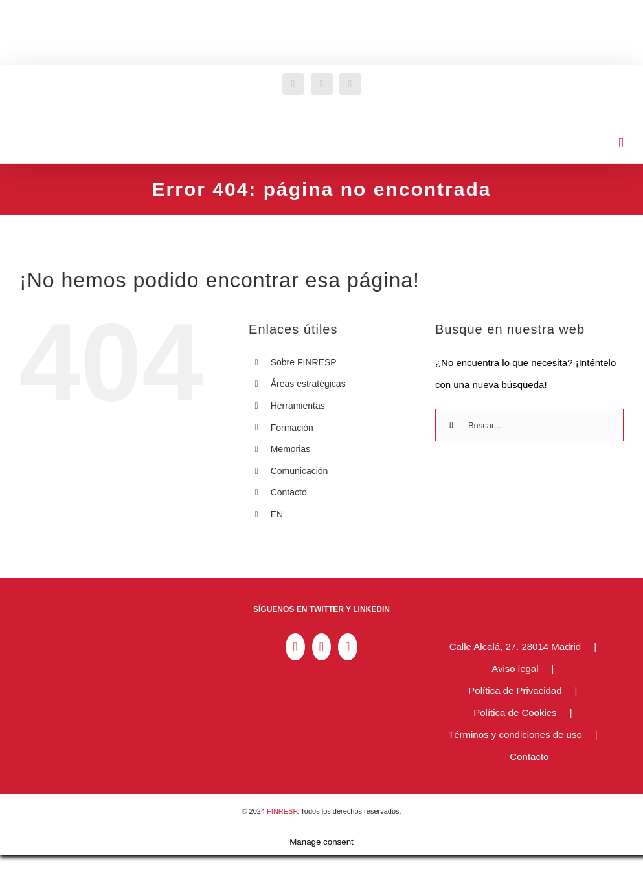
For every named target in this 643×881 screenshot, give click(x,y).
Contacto (289, 492)
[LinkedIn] (295, 646)
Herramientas (298, 405)
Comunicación (299, 471)
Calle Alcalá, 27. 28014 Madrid (515, 646)
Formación (292, 427)
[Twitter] (321, 646)
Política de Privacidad (514, 690)
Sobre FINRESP (304, 362)
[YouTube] (347, 646)
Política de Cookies (514, 712)
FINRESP (282, 811)
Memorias (290, 449)
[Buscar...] (529, 425)
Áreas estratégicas (308, 383)
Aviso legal (514, 668)
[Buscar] (451, 425)
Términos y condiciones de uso (515, 734)
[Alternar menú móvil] (621, 143)
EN (277, 514)
